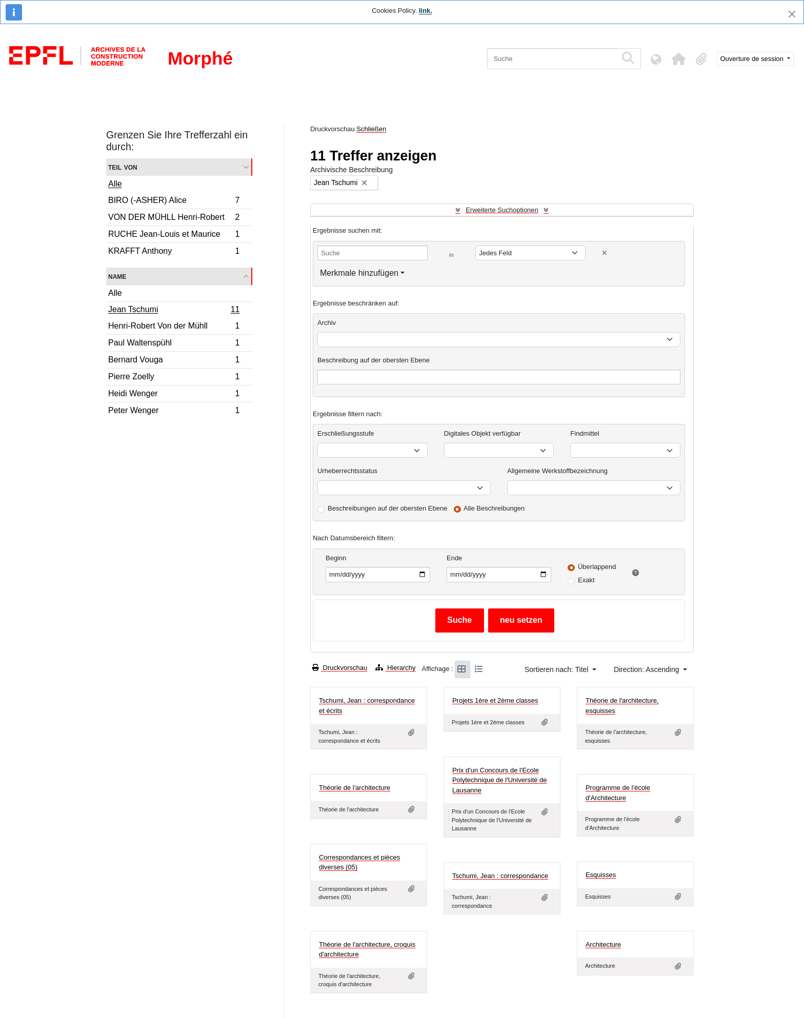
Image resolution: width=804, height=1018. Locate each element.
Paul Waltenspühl (174, 344)
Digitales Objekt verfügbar (482, 433)
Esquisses (601, 875)
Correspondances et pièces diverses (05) (359, 862)
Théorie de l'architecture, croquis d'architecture (367, 950)
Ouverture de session (753, 59)
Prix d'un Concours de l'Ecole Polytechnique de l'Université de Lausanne (499, 780)
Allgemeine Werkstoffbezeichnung (557, 471)
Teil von (122, 167)
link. (425, 10)
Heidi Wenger (174, 395)
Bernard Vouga (174, 361)
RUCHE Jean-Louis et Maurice (174, 235)
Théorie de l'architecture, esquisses (622, 706)
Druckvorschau (339, 667)
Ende (454, 558)
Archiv (326, 323)
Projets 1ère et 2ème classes (495, 700)
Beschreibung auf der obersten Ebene (373, 360)
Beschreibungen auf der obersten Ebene (387, 508)
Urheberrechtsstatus (347, 471)
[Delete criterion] (604, 253)
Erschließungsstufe (345, 433)
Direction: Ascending (647, 669)
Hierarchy (395, 667)
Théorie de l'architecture (354, 787)
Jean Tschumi (174, 310)
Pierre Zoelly (174, 378)
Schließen (371, 129)
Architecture (603, 944)
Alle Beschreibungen (494, 508)
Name (117, 276)
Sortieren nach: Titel (557, 669)
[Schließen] (791, 14)
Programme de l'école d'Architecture (618, 793)
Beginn (336, 558)
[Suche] (552, 58)
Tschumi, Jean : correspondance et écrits (367, 706)
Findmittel (584, 433)
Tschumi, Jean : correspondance (500, 876)
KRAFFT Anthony (174, 252)
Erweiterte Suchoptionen (502, 210)
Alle (115, 183)
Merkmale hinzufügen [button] (359, 273)
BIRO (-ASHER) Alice (174, 201)
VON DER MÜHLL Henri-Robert (174, 218)
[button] (679, 59)
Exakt (586, 580)
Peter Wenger (174, 411)
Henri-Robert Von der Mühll (174, 327)
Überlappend (597, 567)
